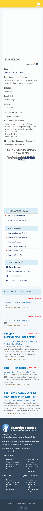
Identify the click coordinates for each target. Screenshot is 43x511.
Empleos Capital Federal (17, 237)
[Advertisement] (21, 32)
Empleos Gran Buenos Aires (18, 246)
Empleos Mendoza (15, 251)
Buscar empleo (33, 464)
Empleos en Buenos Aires (16, 220)
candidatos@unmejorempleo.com (22, 444)
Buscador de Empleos (26, 159)
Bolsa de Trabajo (30, 437)
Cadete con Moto (16, 368)
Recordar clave (11, 484)
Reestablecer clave (12, 464)
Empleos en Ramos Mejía (16, 216)
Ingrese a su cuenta (12, 482)
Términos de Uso (13, 276)
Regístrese (9, 480)
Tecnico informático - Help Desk (20, 336)
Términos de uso (33, 466)
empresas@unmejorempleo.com (13, 451)
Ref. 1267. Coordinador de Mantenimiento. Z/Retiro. (21, 395)
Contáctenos (32, 480)
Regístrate (9, 460)
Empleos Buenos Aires (16, 233)
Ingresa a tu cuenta (12, 462)
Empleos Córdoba (15, 242)
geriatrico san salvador (14, 72)
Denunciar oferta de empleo (18, 280)
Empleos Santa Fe (15, 255)
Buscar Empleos (13, 267)
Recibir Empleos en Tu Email (18, 271)
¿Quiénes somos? (34, 487)
